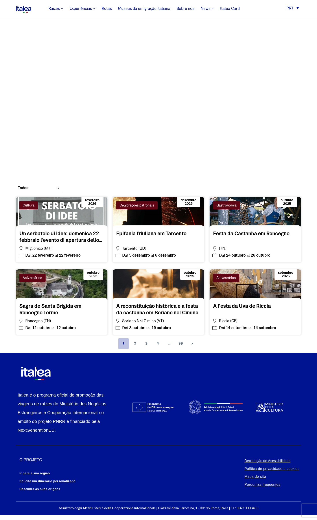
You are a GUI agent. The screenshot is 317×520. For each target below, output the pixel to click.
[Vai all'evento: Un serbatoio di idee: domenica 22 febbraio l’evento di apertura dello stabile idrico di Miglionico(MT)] (61, 236)
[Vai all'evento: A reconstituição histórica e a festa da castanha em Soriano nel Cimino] (158, 308)
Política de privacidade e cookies (271, 469)
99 (181, 343)
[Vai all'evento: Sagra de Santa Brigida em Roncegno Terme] (61, 308)
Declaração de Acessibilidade (267, 461)
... (169, 343)
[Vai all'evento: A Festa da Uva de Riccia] (242, 305)
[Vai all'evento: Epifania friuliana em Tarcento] (151, 233)
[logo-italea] (23, 9)
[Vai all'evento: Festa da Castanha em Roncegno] (251, 233)
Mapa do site (255, 476)
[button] (292, 8)
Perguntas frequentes (262, 484)
